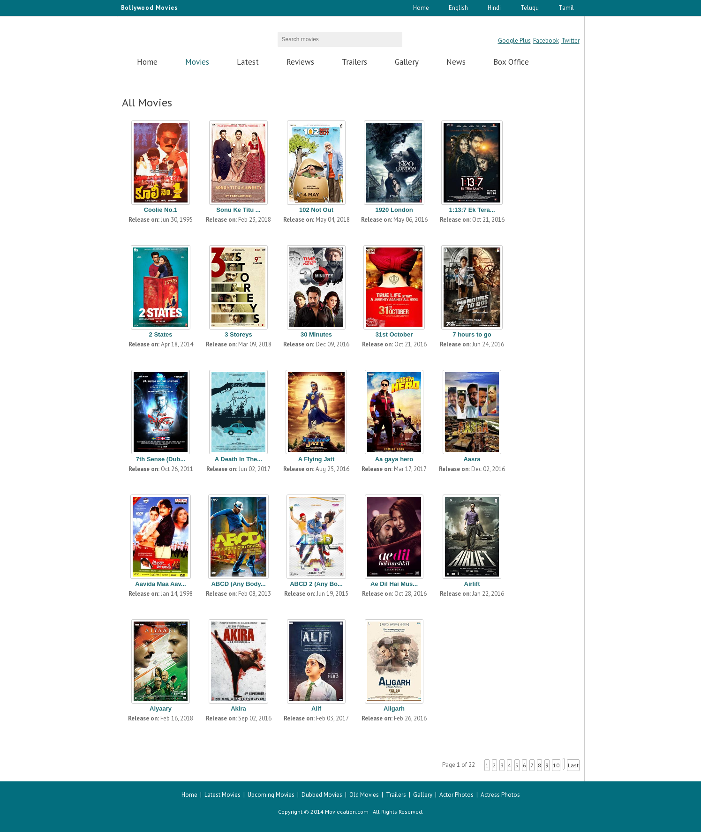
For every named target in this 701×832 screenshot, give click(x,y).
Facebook (546, 41)
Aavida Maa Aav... (160, 583)
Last (573, 765)
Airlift (472, 583)
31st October (394, 334)
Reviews (300, 62)
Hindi (494, 8)
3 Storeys (238, 334)
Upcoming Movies (271, 795)
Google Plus (514, 41)
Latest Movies (222, 795)
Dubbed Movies (322, 795)
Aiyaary (161, 708)
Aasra (471, 459)
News (456, 62)
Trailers (354, 62)
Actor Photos (456, 795)
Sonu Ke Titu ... (238, 209)
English (458, 8)
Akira (238, 708)
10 (556, 765)
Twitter (570, 41)
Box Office (511, 62)
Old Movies (364, 795)
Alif (316, 708)
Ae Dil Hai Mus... (394, 583)
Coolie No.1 (161, 209)
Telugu (529, 8)
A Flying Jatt (316, 459)
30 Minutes (316, 334)
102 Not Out (316, 209)
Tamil (566, 8)
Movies (197, 62)
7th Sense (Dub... (160, 459)
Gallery (407, 62)
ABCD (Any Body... (238, 583)
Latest (248, 62)
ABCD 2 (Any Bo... (316, 583)
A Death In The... (238, 459)
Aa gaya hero (394, 459)
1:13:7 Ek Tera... (472, 209)
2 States (161, 334)
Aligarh (394, 708)
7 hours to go (471, 334)
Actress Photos (500, 795)
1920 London (394, 209)
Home (421, 8)
